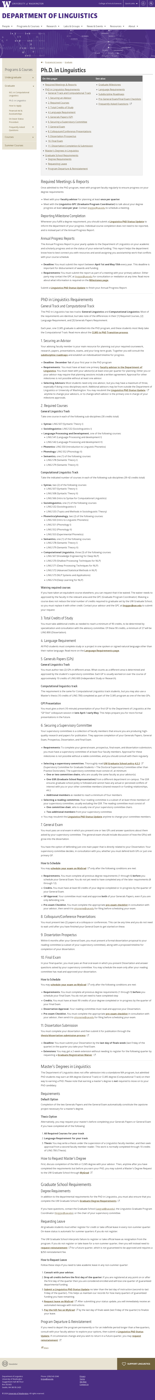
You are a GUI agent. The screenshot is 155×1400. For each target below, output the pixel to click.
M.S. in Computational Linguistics (19, 94)
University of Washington (18, 1393)
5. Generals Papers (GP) (60, 117)
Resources (115, 26)
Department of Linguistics (50, 15)
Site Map (83, 1382)
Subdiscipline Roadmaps (111, 94)
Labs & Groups (72, 26)
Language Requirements (111, 89)
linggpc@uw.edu (96, 207)
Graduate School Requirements (61, 155)
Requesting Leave (57, 163)
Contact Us (84, 1384)
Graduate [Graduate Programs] (10, 85)
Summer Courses (14, 145)
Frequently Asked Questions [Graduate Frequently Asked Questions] (17, 129)
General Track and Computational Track (69, 93)
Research (52, 26)
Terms (82, 1379)
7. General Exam (56, 126)
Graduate (68, 62)
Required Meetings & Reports (61, 84)
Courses (9, 137)
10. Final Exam (55, 141)
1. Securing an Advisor (59, 97)
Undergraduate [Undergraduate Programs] (13, 77)
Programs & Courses (28, 26)
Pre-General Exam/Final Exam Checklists (119, 99)
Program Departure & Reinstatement (68, 168)
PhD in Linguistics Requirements (62, 89)
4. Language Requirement (61, 112)
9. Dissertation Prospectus (62, 136)
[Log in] (143, 3)
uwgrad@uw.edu (105, 1208)
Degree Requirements (59, 159)
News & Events (95, 26)
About (132, 26)
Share (45, 1347)
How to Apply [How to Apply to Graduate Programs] (15, 105)
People (6, 26)
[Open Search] (151, 3)
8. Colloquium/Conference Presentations (69, 131)
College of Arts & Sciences (110, 3)
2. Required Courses (58, 102)
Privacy (82, 1376)
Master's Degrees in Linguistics (62, 150)
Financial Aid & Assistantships (15, 112)
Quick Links (130, 3)
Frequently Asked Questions (115, 103)
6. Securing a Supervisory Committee (67, 121)
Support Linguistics (136, 1364)
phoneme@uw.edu (84, 908)
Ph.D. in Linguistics (17, 100)
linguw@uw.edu (47, 1379)
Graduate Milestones (109, 84)
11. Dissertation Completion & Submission (70, 145)
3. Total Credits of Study (60, 107)
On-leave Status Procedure (16, 120)
